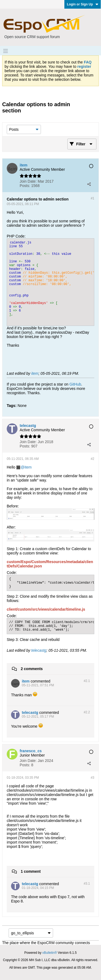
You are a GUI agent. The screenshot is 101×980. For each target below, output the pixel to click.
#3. (87, 883)
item (34, 373)
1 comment (31, 871)
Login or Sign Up (82, 4)
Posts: (25, 185)
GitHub (75, 384)
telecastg (38, 650)
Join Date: (28, 181)
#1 (92, 198)
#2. (87, 681)
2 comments (32, 669)
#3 (92, 778)
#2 (92, 459)
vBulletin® (49, 953)
